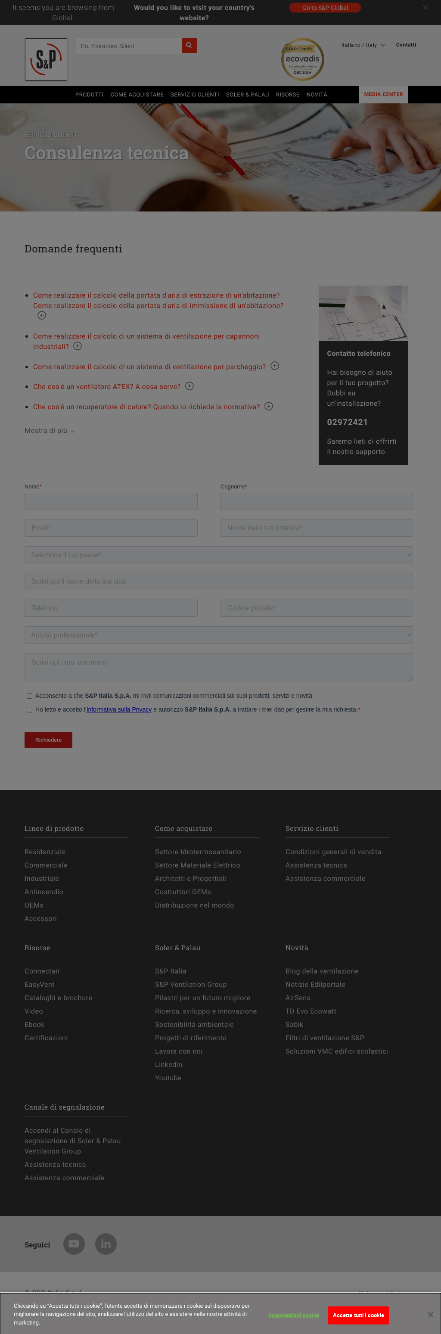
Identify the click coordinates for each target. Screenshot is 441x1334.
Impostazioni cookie (293, 1319)
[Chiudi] (430, 1318)
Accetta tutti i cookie (359, 1319)
